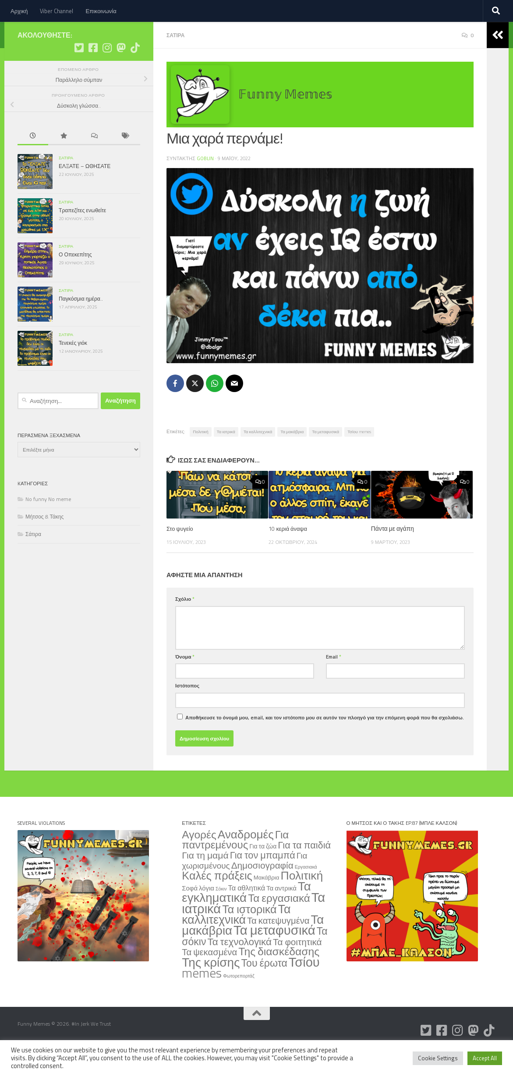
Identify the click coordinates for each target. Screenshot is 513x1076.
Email (333, 682)
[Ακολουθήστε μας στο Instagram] (107, 74)
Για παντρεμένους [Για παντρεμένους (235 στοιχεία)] (235, 865)
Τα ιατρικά (226, 457)
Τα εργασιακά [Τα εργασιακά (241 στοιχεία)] (279, 923)
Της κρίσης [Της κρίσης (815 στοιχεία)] (211, 987)
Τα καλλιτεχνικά (258, 457)
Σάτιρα (176, 61)
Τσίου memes (359, 457)
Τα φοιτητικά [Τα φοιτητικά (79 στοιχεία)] (297, 967)
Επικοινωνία (100, 11)
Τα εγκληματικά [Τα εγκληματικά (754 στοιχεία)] (246, 917)
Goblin (206, 184)
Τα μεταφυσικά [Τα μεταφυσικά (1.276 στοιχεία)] (274, 955)
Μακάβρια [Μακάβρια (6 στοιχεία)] (266, 902)
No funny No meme (48, 525)
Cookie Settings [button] (438, 1058)
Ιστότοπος (187, 711)
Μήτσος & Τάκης (44, 543)
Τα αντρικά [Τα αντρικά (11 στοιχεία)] (281, 913)
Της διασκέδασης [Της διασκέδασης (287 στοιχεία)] (278, 976)
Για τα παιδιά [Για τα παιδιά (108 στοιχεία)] (304, 870)
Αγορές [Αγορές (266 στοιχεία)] (199, 860)
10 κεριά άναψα (289, 553)
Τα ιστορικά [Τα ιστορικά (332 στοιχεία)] (249, 934)
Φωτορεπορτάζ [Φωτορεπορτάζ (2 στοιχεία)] (238, 1001)
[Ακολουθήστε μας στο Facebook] (93, 74)
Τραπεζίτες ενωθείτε (82, 236)
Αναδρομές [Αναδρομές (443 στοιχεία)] (246, 859)
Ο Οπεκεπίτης (75, 281)
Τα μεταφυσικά (325, 457)
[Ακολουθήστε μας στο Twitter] (79, 74)
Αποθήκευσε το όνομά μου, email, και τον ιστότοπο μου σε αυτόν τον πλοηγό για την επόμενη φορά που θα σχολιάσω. (324, 743)
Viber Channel (56, 11)
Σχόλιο (185, 624)
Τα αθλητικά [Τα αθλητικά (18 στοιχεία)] (246, 913)
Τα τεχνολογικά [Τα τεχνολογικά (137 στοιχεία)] (239, 967)
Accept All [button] (485, 1058)
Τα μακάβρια (292, 457)
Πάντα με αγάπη (392, 553)
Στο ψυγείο (180, 553)
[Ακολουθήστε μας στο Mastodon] (121, 74)
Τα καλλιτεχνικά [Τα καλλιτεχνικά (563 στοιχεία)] (236, 939)
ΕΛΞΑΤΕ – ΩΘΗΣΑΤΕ (84, 192)
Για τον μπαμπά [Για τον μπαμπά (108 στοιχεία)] (262, 880)
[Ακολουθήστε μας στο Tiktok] (135, 74)
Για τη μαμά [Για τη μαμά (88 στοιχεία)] (205, 880)
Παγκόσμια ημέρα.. (81, 325)
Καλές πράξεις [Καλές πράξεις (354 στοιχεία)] (217, 900)
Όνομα (185, 682)
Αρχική (19, 11)
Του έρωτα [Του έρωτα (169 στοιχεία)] (264, 988)
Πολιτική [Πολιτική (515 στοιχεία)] (302, 900)
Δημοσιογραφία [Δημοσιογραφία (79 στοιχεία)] (262, 890)
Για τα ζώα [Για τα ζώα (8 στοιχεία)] (262, 871)
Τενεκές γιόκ (73, 369)
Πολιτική (201, 457)
